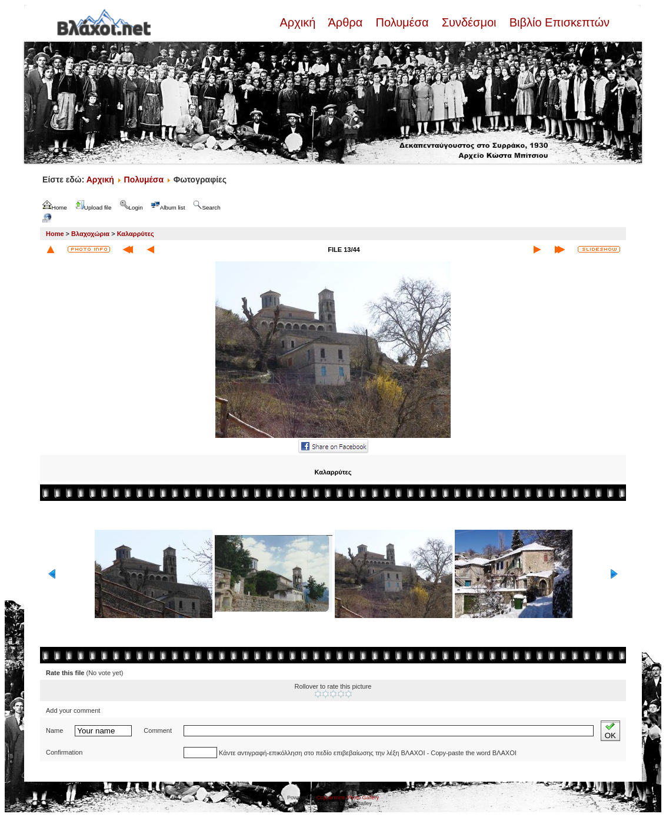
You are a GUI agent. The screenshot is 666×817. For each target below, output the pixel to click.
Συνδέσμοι (468, 22)
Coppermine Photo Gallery (348, 798)
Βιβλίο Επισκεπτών (558, 22)
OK (610, 731)
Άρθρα (345, 22)
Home (55, 233)
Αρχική (298, 22)
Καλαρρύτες (135, 233)
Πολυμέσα (402, 22)
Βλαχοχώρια (90, 233)
